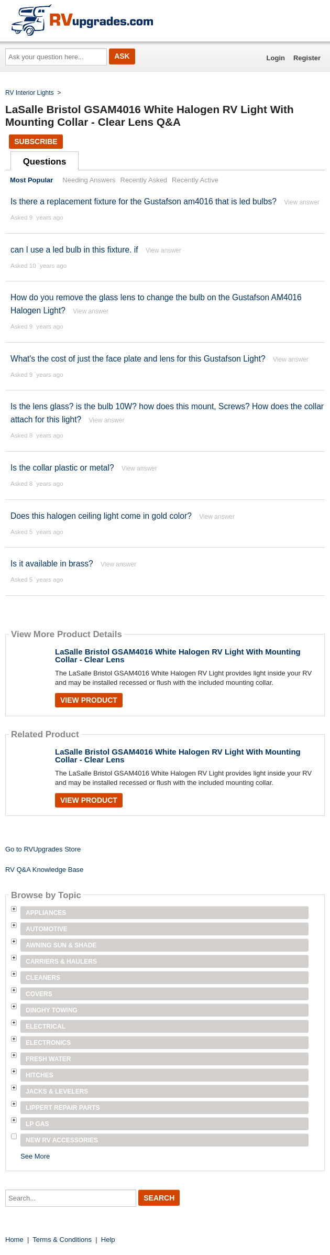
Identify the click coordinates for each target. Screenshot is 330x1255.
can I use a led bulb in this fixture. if (74, 249)
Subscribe (35, 141)
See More (35, 1156)
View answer (302, 202)
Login (276, 58)
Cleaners (43, 977)
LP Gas (37, 1124)
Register (307, 58)
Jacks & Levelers (57, 1091)
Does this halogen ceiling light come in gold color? (101, 515)
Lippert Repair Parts (63, 1107)
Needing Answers (88, 180)
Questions (45, 162)
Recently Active (195, 180)
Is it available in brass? (51, 563)
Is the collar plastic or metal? (62, 467)
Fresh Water (48, 1059)
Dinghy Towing (52, 1010)
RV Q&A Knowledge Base (44, 870)
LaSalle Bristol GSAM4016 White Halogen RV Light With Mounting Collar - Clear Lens (178, 655)
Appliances (46, 912)
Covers (39, 994)
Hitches (39, 1075)
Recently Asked (144, 180)
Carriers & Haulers (61, 961)
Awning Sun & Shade (61, 945)
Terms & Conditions (62, 1239)
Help (108, 1239)
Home (14, 1239)
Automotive (47, 929)
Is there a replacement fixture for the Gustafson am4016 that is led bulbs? (143, 201)
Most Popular (31, 180)
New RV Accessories (62, 1140)
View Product (88, 700)
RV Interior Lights (29, 92)
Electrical (45, 1026)
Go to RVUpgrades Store (43, 849)
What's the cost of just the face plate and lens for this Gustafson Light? (138, 358)
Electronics (48, 1042)
